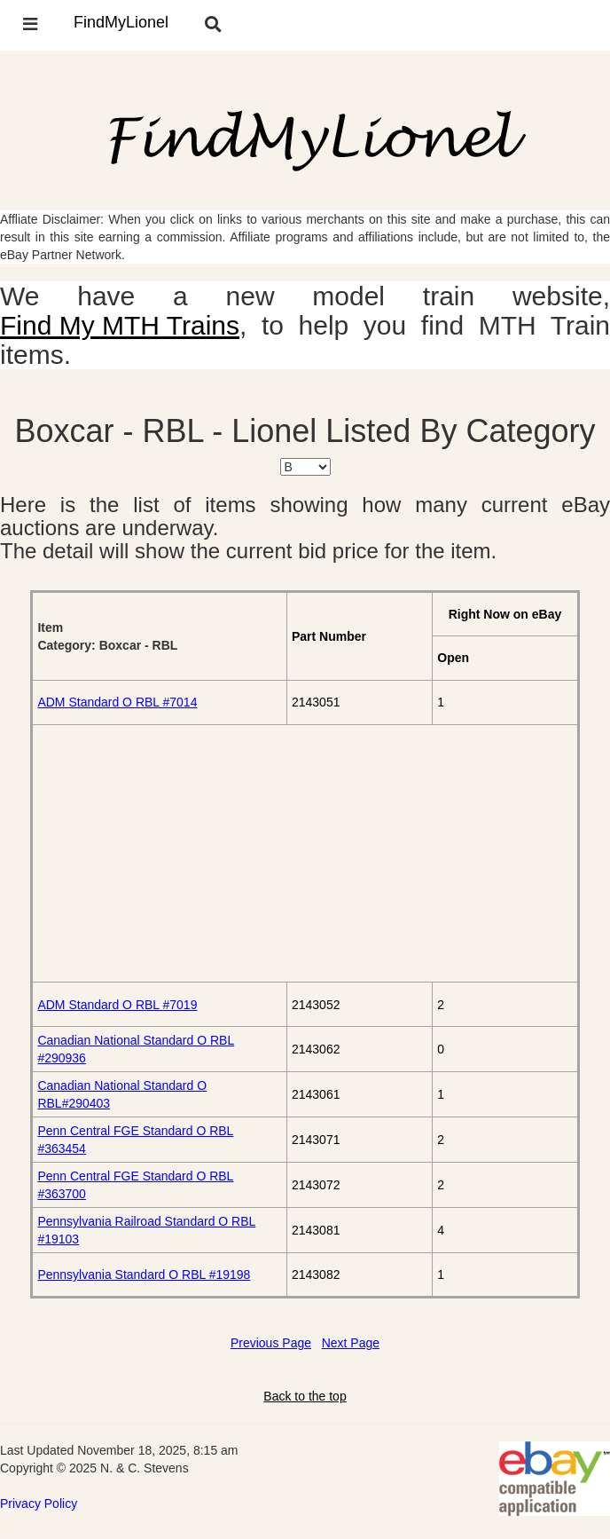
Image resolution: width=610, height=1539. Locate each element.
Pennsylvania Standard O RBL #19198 (143, 1274)
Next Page (350, 1343)
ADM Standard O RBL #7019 (117, 1005)
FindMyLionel (121, 22)
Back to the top (304, 1396)
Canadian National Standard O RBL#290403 (122, 1094)
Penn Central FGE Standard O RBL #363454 (135, 1140)
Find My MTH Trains (119, 325)
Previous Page (271, 1343)
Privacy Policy (38, 1503)
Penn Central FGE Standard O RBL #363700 (135, 1185)
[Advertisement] (304, 853)
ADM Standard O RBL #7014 (117, 702)
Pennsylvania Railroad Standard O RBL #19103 (146, 1230)
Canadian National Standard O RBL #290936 (135, 1049)
